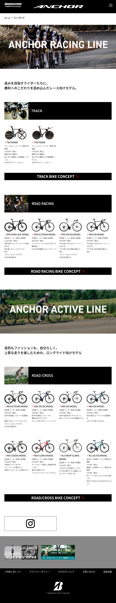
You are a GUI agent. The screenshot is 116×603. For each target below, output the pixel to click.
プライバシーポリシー (39, 571)
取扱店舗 (107, 571)
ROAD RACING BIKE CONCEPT (56, 271)
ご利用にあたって (12, 571)
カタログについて (66, 571)
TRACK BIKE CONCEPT (55, 176)
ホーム (7, 17)
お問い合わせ (89, 571)
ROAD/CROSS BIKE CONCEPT (55, 497)
